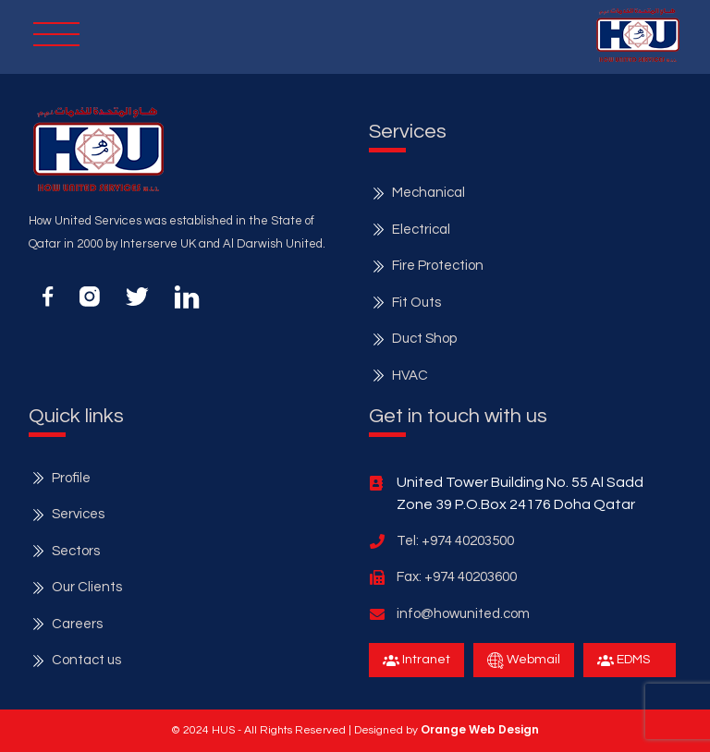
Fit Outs (416, 302)
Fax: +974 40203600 (457, 577)
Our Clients (87, 587)
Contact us (86, 660)
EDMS (623, 659)
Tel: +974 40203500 (455, 541)
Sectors (76, 551)
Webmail (523, 660)
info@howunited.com (463, 614)
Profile (71, 478)
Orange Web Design (480, 729)
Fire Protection (438, 266)
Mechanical (428, 193)
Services (78, 514)
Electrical (421, 230)
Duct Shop (424, 339)
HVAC (410, 375)
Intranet (416, 659)
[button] (638, 35)
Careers (77, 624)
